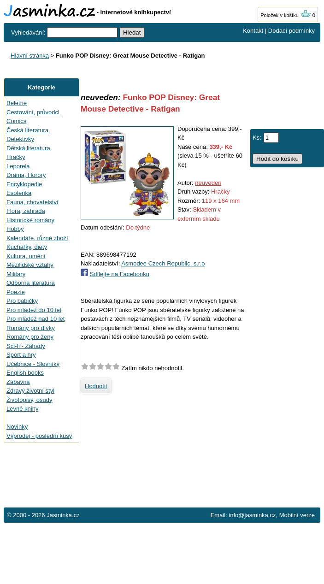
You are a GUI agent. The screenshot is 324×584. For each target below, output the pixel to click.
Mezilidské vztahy (29, 264)
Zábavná (18, 381)
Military (15, 274)
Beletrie (16, 103)
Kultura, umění (26, 256)
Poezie (15, 292)
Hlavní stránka (30, 55)
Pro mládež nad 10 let (35, 318)
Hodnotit (96, 386)
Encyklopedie (24, 184)
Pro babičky (22, 300)
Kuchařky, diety (26, 246)
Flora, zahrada (25, 210)
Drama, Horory (26, 174)
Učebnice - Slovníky (32, 363)
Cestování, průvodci (32, 112)
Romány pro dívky (30, 327)
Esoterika (18, 192)
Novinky (17, 426)
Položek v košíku (285, 15)
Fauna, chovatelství (32, 202)
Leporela (18, 166)
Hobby (15, 228)
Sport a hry (21, 354)
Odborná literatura (30, 282)
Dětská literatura (28, 148)
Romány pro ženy (29, 336)
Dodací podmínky (291, 30)
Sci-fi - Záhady (25, 345)
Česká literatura (27, 130)
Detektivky (20, 139)
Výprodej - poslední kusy (39, 435)
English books (25, 372)
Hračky (15, 156)
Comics (16, 121)
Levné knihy (22, 408)
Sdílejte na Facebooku (119, 274)
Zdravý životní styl (30, 390)
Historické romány (30, 220)
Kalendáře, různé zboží (37, 238)
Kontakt (253, 30)
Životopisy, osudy (29, 399)
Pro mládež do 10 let (33, 310)
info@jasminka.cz (252, 515)
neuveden (208, 182)
